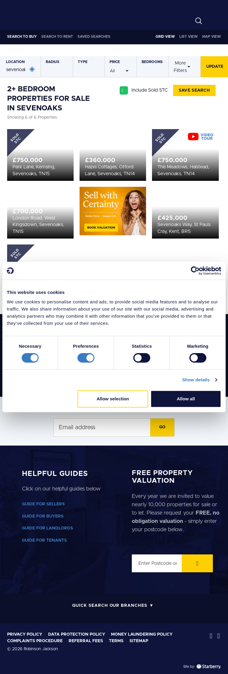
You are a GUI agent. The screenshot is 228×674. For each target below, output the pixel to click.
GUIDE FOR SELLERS (43, 504)
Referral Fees (86, 641)
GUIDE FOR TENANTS (44, 540)
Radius (52, 62)
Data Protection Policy (76, 634)
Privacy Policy (24, 634)
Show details (196, 379)
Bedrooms (152, 62)
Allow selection (113, 398)
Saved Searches (93, 36)
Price (115, 62)
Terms (116, 641)
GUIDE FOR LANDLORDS (47, 528)
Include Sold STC (150, 90)
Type (83, 62)
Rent (57, 36)
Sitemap (138, 641)
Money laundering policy (141, 634)
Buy (22, 36)
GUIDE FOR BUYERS (43, 516)
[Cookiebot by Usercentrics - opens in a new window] (195, 270)
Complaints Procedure (35, 641)
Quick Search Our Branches (109, 606)
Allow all (186, 398)
